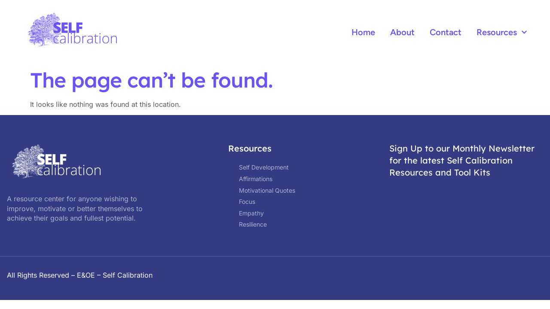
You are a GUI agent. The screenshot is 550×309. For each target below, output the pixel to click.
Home (363, 32)
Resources (502, 32)
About (402, 32)
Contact (445, 32)
